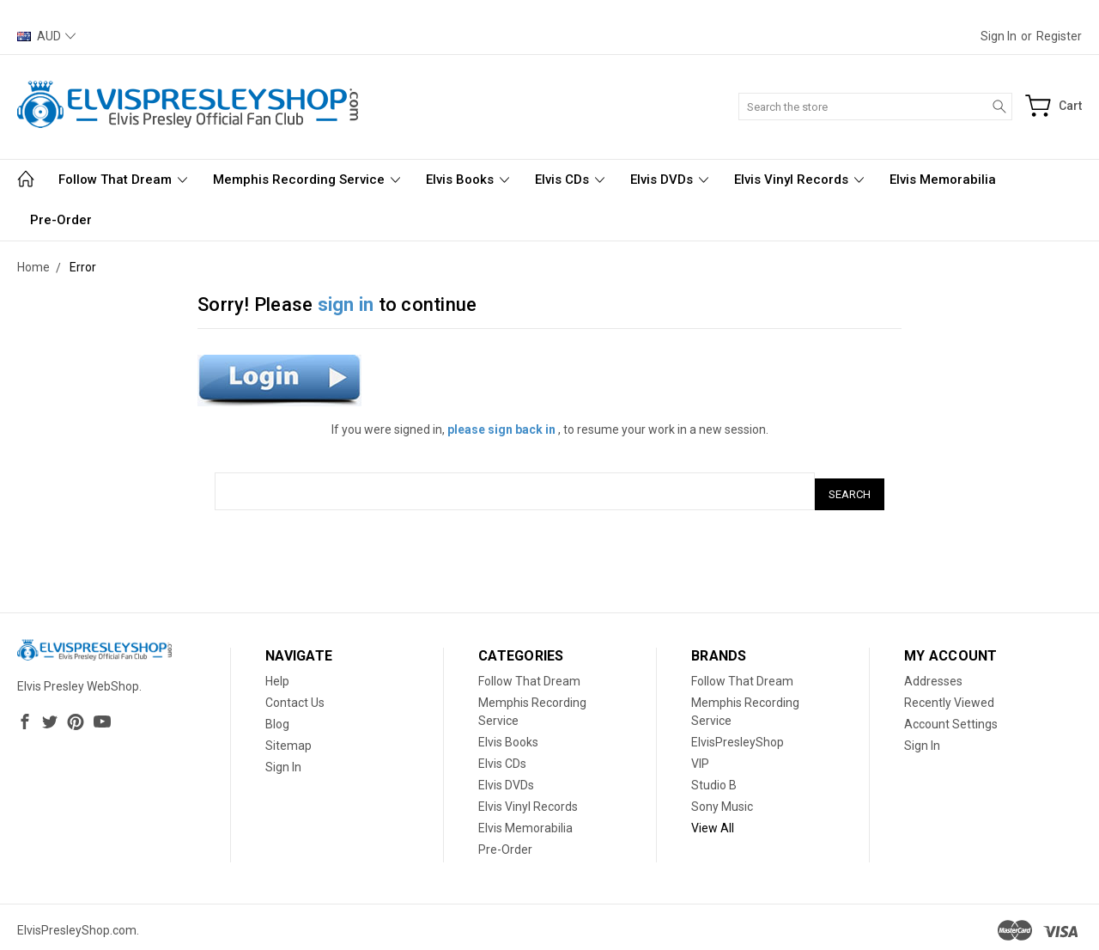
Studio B (714, 779)
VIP (700, 757)
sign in (346, 304)
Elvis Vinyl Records (799, 179)
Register (1059, 36)
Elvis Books (467, 179)
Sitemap (288, 739)
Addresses (933, 675)
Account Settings (951, 718)
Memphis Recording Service (306, 179)
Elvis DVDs (669, 179)
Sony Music (722, 800)
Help (277, 675)
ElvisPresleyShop (737, 736)
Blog (277, 718)
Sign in (999, 36)
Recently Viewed (949, 696)
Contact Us (295, 696)
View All (712, 822)
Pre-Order (61, 220)
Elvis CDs (569, 179)
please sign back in (501, 429)
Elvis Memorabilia (943, 179)
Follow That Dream (122, 179)
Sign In (283, 761)
